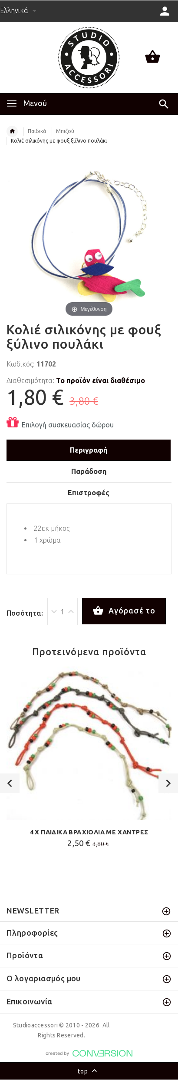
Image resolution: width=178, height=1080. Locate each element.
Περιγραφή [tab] (88, 450)
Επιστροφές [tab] (88, 493)
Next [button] (168, 783)
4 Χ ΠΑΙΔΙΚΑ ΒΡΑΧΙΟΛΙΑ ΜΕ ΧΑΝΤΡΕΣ (89, 832)
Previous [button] (10, 783)
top (89, 1072)
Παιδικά (37, 131)
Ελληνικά (18, 10)
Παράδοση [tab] (88, 471)
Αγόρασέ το (123, 611)
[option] (89, 760)
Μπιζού (65, 131)
